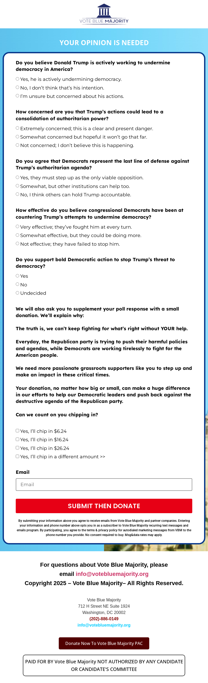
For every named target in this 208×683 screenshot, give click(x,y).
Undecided (33, 293)
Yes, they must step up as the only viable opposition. (81, 178)
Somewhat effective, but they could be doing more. (80, 235)
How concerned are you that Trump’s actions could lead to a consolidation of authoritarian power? (89, 115)
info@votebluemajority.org (112, 574)
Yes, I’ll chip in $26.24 (44, 448)
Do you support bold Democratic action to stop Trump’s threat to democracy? (95, 262)
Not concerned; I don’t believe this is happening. (77, 145)
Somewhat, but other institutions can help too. (75, 186)
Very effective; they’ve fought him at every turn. (76, 227)
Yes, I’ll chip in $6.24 (43, 431)
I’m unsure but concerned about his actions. (72, 96)
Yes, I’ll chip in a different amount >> (62, 457)
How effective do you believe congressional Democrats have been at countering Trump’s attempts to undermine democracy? (99, 213)
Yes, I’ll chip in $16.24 (44, 440)
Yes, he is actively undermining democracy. (71, 79)
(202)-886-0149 (103, 619)
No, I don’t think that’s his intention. (62, 88)
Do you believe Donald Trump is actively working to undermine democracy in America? (93, 66)
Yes (24, 276)
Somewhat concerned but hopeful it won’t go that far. (83, 137)
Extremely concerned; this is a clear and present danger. (86, 129)
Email (22, 472)
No (23, 285)
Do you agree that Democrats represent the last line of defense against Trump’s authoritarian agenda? (102, 164)
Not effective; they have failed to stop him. (70, 244)
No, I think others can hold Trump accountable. (75, 195)
